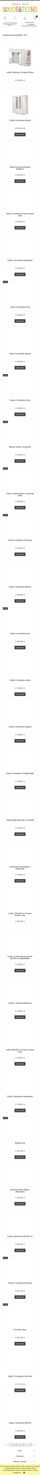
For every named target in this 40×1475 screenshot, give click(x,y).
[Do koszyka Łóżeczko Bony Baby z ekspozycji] (20, 1204)
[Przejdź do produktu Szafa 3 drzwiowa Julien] (20, 667)
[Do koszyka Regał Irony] (20, 1157)
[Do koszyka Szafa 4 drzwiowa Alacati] (20, 134)
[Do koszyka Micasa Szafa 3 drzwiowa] (20, 461)
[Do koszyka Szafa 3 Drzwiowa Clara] (20, 414)
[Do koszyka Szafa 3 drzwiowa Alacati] (20, 367)
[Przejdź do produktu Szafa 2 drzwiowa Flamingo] (20, 1270)
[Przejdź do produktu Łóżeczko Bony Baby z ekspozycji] (20, 1177)
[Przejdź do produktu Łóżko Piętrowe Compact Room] (20, 57)
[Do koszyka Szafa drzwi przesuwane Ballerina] (20, 181)
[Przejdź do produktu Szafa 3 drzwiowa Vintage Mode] (20, 760)
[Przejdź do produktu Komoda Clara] (20, 1317)
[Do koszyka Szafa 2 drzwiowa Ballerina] (20, 1017)
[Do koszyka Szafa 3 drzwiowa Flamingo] (20, 554)
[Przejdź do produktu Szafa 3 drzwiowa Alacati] (20, 341)
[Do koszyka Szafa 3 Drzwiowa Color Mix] (20, 1390)
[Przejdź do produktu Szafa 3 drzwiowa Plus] (20, 294)
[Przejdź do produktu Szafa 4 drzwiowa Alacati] (20, 105)
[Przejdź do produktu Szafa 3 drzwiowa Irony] (20, 621)
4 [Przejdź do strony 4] (19, 1445)
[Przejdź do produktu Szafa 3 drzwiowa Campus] (20, 714)
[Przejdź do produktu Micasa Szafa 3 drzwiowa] (20, 434)
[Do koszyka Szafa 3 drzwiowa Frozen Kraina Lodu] (20, 228)
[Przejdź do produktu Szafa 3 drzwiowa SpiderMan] (20, 247)
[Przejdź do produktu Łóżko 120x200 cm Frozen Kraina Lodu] (20, 900)
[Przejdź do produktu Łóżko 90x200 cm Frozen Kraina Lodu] (20, 1037)
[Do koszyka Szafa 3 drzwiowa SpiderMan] (20, 274)
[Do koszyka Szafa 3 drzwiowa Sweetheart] (20, 1110)
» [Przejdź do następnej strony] (34, 1445)
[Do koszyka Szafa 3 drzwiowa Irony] (20, 647)
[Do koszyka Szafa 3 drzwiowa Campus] (20, 741)
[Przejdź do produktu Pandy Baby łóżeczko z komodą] (20, 807)
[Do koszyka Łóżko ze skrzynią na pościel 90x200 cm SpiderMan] (20, 970)
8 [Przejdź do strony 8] (30, 1445)
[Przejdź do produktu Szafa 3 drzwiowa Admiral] (20, 574)
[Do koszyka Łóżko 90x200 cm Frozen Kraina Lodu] (20, 1064)
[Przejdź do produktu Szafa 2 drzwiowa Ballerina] (20, 990)
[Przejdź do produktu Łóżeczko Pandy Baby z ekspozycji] (20, 854)
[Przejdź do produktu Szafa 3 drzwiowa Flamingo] (20, 527)
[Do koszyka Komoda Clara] (20, 1343)
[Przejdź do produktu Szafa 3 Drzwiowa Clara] (20, 387)
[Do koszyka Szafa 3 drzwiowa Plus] (20, 321)
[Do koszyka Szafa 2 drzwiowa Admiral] (20, 1437)
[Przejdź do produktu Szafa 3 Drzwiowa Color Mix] (20, 1363)
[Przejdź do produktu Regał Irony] (20, 1130)
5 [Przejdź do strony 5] (23, 1445)
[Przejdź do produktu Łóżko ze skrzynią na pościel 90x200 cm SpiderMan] (20, 943)
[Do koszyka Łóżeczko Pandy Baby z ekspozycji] (20, 881)
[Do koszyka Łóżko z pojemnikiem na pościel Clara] (20, 507)
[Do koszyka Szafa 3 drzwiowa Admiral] (20, 601)
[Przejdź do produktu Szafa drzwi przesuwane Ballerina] (20, 154)
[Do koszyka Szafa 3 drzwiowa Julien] (20, 694)
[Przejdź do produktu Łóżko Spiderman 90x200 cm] (20, 1223)
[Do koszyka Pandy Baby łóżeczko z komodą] (20, 834)
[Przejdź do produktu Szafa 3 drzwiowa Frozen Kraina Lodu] (20, 201)
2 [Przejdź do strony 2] (12, 1445)
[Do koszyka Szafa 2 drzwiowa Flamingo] (20, 1297)
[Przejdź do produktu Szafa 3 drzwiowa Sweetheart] (20, 1083)
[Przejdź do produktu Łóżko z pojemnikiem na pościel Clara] (20, 481)
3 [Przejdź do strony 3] (16, 1445)
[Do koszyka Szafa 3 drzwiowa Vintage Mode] (20, 787)
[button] (5, 18)
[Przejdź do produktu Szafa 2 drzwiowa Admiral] (20, 1410)
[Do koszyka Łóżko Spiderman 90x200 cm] (20, 1250)
